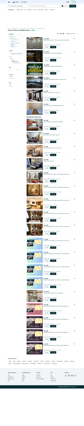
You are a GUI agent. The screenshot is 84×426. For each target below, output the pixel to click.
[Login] (71, 1)
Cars (22, 9)
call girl (6, 398)
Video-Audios (37, 9)
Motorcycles (26, 9)
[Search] (76, 6)
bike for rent (44, 398)
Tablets (43, 9)
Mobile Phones (16, 9)
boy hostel (15, 398)
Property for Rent (11, 28)
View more (10, 46)
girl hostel (21, 398)
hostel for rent (33, 398)
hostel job (50, 398)
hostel (11, 398)
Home (6, 28)
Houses (31, 9)
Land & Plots (48, 9)
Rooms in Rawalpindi (27, 28)
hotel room (69, 398)
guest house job (56, 398)
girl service (63, 398)
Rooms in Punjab (19, 28)
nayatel (74, 398)
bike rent (38, 398)
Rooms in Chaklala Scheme (37, 28)
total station (27, 398)
